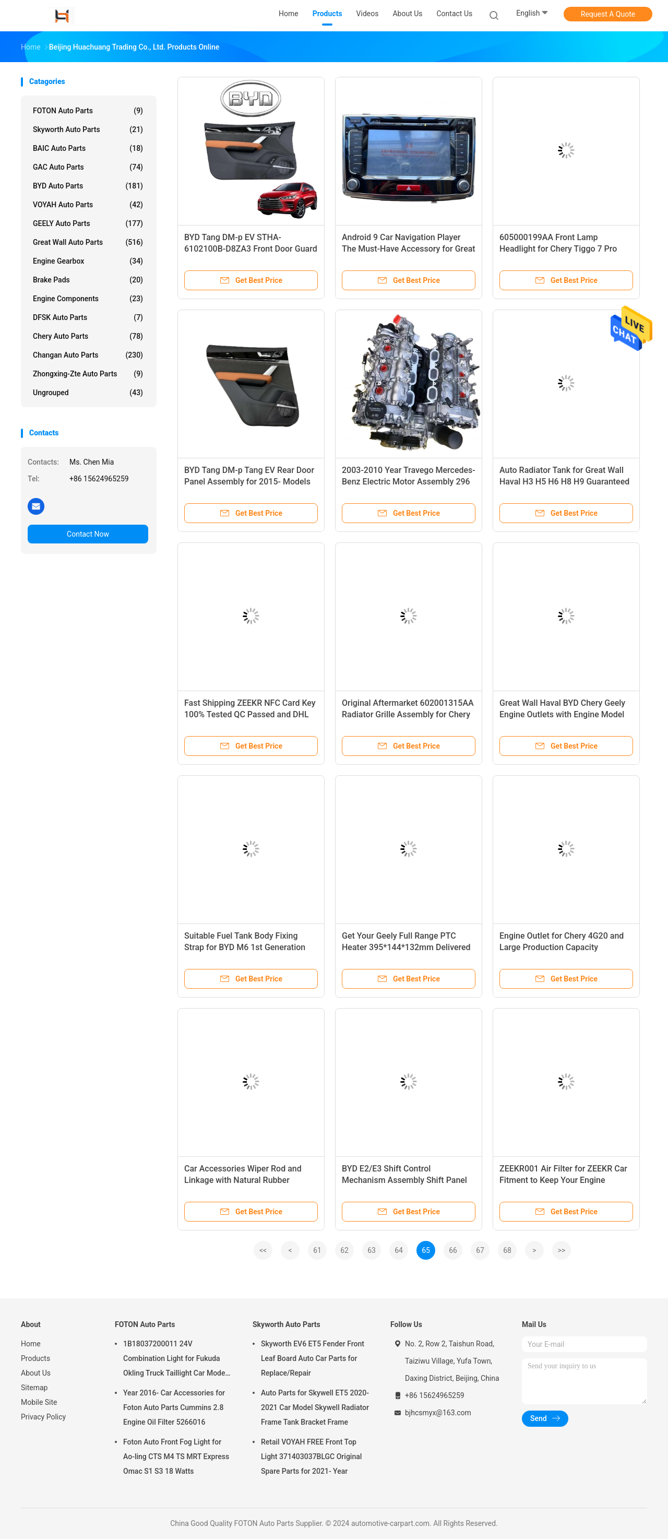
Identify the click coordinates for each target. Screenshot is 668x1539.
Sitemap (34, 1387)
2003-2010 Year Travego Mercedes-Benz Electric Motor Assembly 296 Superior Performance (408, 481)
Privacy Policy (43, 1417)
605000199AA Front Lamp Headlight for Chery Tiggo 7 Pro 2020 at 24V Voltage (558, 248)
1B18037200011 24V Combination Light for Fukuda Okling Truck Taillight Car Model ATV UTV (175, 1360)
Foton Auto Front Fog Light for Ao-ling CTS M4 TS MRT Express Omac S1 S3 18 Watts (176, 1456)
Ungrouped (88, 392)
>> (562, 1250)
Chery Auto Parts (88, 336)
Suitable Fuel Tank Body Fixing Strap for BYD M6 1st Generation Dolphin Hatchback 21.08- (244, 947)
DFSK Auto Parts (88, 317)
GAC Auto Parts (88, 167)
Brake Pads (88, 280)
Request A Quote (608, 14)
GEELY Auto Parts (88, 223)
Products (35, 1358)
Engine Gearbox (88, 261)
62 (344, 1250)
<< (263, 1250)
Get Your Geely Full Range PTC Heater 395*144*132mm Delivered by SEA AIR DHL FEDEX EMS (406, 947)
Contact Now (88, 534)
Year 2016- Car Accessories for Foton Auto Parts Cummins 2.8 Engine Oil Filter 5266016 (174, 1407)
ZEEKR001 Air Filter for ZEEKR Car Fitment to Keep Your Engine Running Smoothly (563, 1180)
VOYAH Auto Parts (88, 204)
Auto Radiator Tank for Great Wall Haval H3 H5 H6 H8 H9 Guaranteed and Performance (564, 481)
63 (371, 1250)
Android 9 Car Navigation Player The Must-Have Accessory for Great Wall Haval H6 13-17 (408, 248)
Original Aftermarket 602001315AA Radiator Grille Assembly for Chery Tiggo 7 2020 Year (408, 714)
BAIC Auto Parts (88, 148)
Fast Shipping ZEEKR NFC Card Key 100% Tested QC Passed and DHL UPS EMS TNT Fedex (250, 714)
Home (31, 1344)
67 (480, 1250)
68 (507, 1250)
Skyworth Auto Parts (88, 129)
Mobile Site (39, 1402)
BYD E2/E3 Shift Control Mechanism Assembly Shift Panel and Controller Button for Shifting (404, 1180)
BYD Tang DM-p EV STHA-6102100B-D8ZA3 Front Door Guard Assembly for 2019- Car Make (250, 248)
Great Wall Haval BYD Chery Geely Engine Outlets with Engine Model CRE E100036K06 (562, 714)
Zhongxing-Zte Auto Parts (88, 374)
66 (453, 1250)
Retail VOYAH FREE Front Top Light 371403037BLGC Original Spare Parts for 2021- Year (311, 1456)
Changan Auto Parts (88, 355)
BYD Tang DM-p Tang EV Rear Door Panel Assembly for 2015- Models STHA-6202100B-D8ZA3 (249, 481)
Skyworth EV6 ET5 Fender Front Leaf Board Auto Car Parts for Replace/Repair (312, 1358)
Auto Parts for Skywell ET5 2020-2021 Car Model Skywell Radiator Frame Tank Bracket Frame (315, 1407)
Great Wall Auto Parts (88, 242)
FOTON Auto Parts (88, 110)
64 (399, 1250)
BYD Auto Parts (88, 186)
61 (317, 1250)
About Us (36, 1373)
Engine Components (88, 298)
